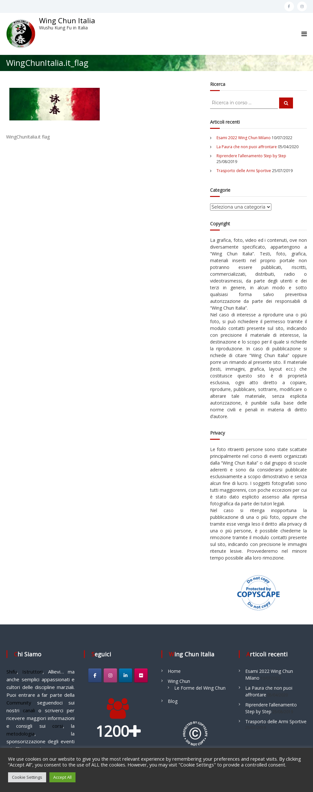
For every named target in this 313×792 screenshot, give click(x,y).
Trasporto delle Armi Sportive (244, 170)
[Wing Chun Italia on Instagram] (110, 675)
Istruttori (32, 671)
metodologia (20, 733)
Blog (172, 701)
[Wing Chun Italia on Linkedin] (125, 675)
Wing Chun (179, 681)
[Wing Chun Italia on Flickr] (141, 675)
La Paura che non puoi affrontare (247, 146)
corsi (57, 726)
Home (174, 671)
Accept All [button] (62, 777)
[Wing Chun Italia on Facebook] (95, 675)
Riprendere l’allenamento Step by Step (251, 156)
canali (29, 710)
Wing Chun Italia (67, 20)
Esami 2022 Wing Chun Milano (244, 137)
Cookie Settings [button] (27, 777)
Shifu (11, 671)
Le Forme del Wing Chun (200, 688)
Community (18, 702)
